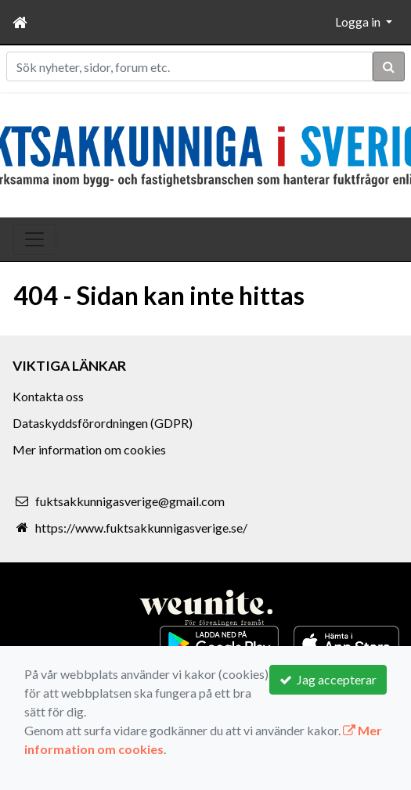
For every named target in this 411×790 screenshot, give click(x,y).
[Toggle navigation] (34, 239)
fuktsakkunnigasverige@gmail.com (130, 501)
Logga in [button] (359, 21)
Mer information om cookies (89, 449)
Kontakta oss (48, 396)
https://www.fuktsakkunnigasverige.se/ (141, 527)
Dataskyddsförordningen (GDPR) (103, 422)
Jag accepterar (328, 679)
